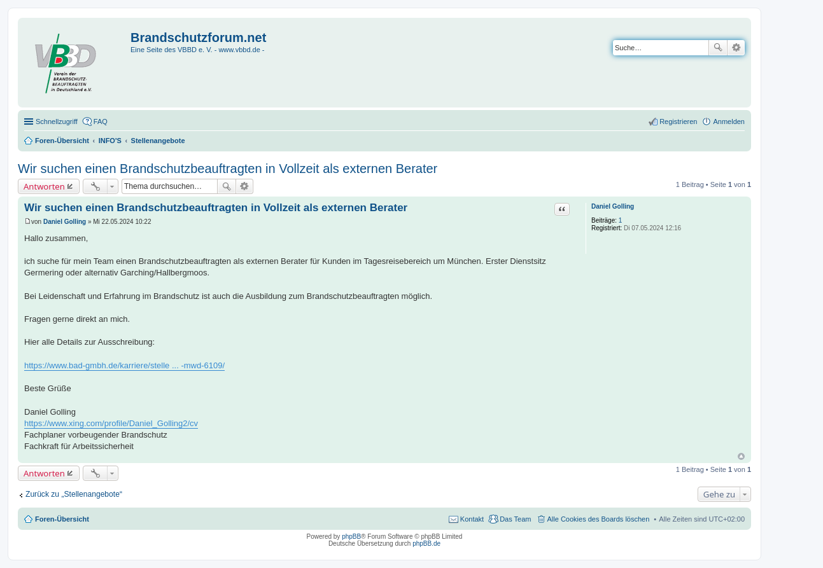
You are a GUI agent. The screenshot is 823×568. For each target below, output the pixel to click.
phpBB (351, 536)
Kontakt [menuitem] (472, 519)
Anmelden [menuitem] (729, 121)
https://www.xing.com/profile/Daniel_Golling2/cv (111, 423)
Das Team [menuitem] (515, 519)
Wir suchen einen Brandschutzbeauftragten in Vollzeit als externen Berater (227, 169)
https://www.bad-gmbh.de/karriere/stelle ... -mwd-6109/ (124, 365)
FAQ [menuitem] (101, 121)
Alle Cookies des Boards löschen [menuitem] (598, 519)
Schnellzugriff (57, 121)
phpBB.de (426, 543)
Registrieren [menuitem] (678, 121)
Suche (718, 47)
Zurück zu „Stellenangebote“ (73, 494)
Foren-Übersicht (62, 519)
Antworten (44, 186)
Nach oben (741, 456)
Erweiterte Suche (736, 47)
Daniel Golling (612, 206)
